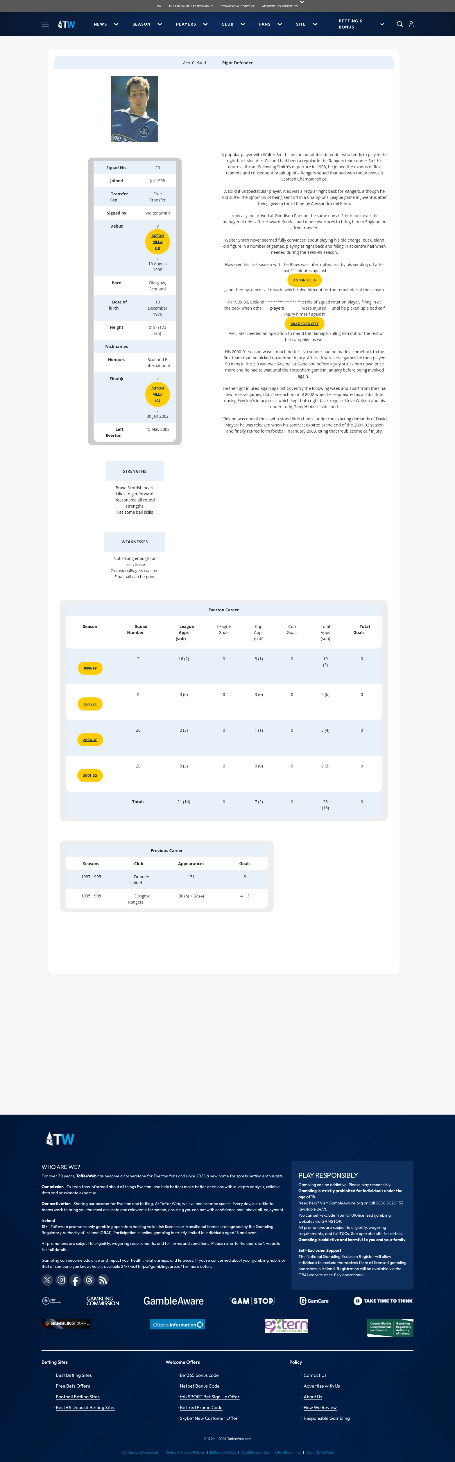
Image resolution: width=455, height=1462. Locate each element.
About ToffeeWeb (319, 1452)
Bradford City (305, 324)
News (100, 24)
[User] (411, 24)
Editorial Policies (223, 1452)
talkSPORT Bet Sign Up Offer (210, 1396)
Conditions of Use (255, 1452)
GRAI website (310, 1274)
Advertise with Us (322, 1386)
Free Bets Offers (73, 1386)
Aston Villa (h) (157, 241)
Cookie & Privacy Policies (185, 1452)
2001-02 (90, 775)
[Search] (400, 24)
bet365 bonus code (199, 1375)
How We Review (320, 1407)
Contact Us (315, 1375)
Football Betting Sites (78, 1396)
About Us (313, 1396)
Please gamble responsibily (191, 6)
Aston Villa (304, 280)
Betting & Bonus (351, 24)
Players (186, 24)
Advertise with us (288, 1452)
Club (228, 24)
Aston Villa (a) (157, 394)
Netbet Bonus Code (200, 1386)
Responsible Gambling (327, 1418)
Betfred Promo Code (201, 1407)
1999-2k (90, 704)
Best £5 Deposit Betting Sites (85, 1407)
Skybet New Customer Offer (209, 1418)
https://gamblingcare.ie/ (160, 1266)
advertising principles (280, 6)
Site (301, 24)
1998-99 (90, 668)
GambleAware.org (346, 1203)
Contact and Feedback (140, 1452)
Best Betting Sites (74, 1375)
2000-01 (90, 740)
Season (141, 24)
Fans (265, 24)
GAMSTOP (331, 1221)
